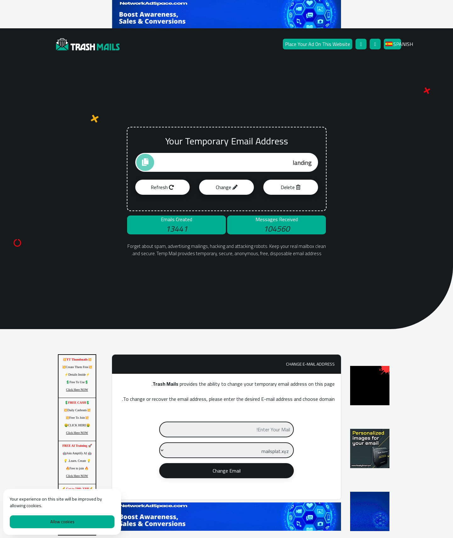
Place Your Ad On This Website (317, 44)
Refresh (162, 187)
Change (227, 187)
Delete (290, 187)
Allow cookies (62, 521)
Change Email (227, 470)
